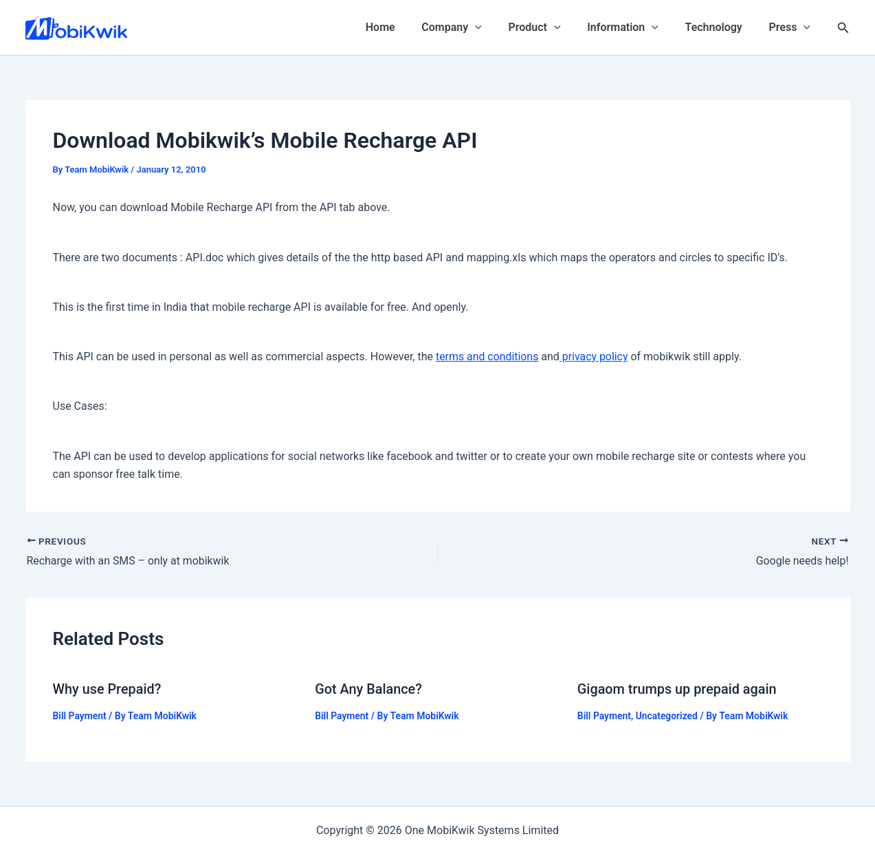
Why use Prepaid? (107, 688)
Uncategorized (667, 714)
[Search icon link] (843, 27)
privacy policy (594, 356)
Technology (720, 27)
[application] (495, 27)
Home (405, 27)
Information (634, 27)
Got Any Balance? (369, 688)
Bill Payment (80, 714)
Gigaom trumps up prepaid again (677, 688)
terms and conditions (488, 356)
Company (472, 27)
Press (792, 27)
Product (550, 27)
